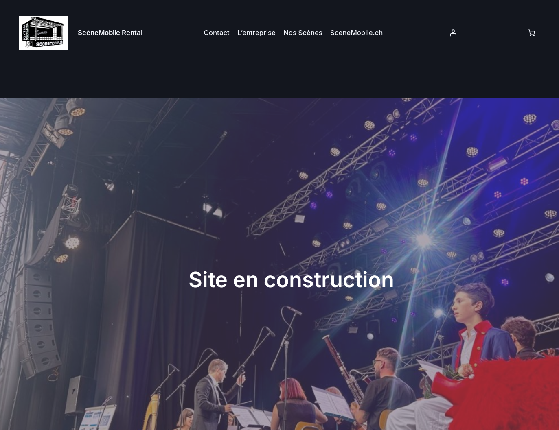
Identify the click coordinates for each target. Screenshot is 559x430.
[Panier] (531, 32)
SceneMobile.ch (356, 32)
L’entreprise (256, 32)
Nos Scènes (302, 32)
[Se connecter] (452, 32)
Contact (217, 32)
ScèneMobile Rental (110, 32)
